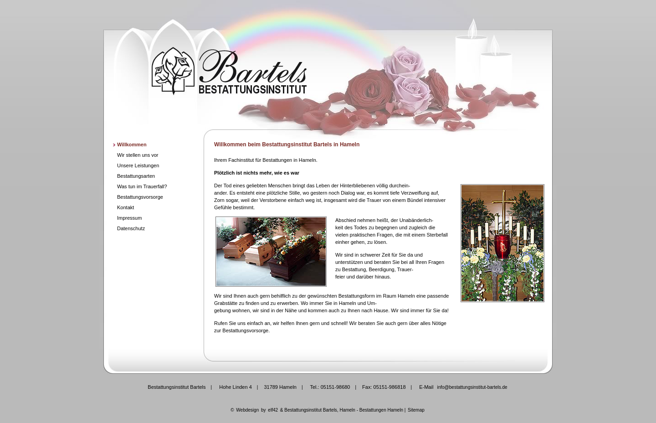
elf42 (273, 410)
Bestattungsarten (136, 176)
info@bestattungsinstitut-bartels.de (472, 387)
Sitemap (416, 410)
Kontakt (125, 207)
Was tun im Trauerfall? (142, 186)
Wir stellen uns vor (137, 155)
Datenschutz (131, 228)
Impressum (129, 218)
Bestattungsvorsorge (140, 197)
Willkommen (132, 144)
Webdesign (247, 410)
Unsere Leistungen (138, 165)
